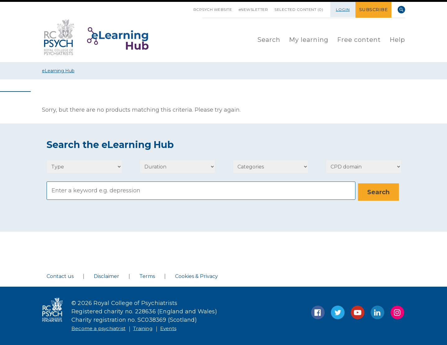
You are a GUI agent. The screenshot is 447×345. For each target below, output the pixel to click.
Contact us (60, 275)
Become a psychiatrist (103, 327)
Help (397, 39)
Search (401, 9)
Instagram (397, 311)
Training (154, 327)
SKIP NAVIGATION (172, 7)
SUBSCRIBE (374, 9)
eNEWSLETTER (246, 9)
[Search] (201, 190)
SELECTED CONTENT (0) (296, 9)
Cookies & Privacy (196, 275)
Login (345, 9)
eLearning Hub (58, 71)
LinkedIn (377, 311)
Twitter (338, 311)
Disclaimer (106, 275)
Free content (359, 39)
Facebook (318, 311)
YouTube (357, 311)
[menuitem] (269, 39)
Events (183, 327)
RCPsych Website (202, 9)
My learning (308, 39)
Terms (147, 275)
